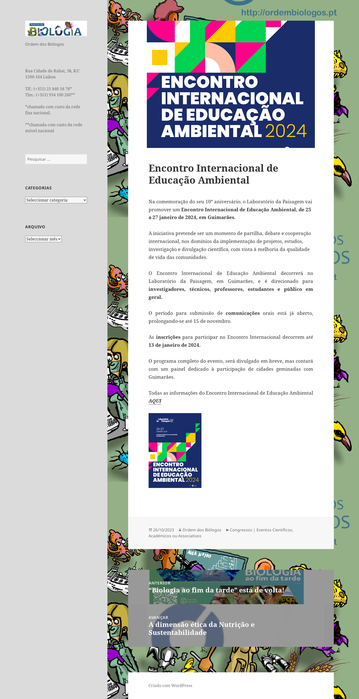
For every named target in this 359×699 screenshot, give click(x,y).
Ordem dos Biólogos (201, 530)
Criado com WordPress (170, 685)
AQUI (155, 401)
